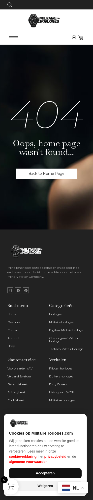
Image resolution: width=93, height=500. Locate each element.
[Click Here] (9, 5)
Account (13, 338)
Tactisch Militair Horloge (66, 349)
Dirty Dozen (58, 384)
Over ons (13, 322)
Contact (13, 330)
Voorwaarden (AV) (20, 368)
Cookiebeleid (16, 400)
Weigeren (45, 486)
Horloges (55, 314)
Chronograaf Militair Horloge (63, 339)
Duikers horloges (61, 376)
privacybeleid (55, 456)
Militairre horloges (62, 400)
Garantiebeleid (17, 384)
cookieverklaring (22, 456)
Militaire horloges (61, 322)
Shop (11, 346)
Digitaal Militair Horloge (66, 330)
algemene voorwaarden (28, 462)
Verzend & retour (19, 376)
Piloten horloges (60, 368)
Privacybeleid (17, 392)
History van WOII (61, 392)
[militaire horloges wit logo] (28, 251)
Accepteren (45, 473)
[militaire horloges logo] (46, 20)
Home (11, 314)
